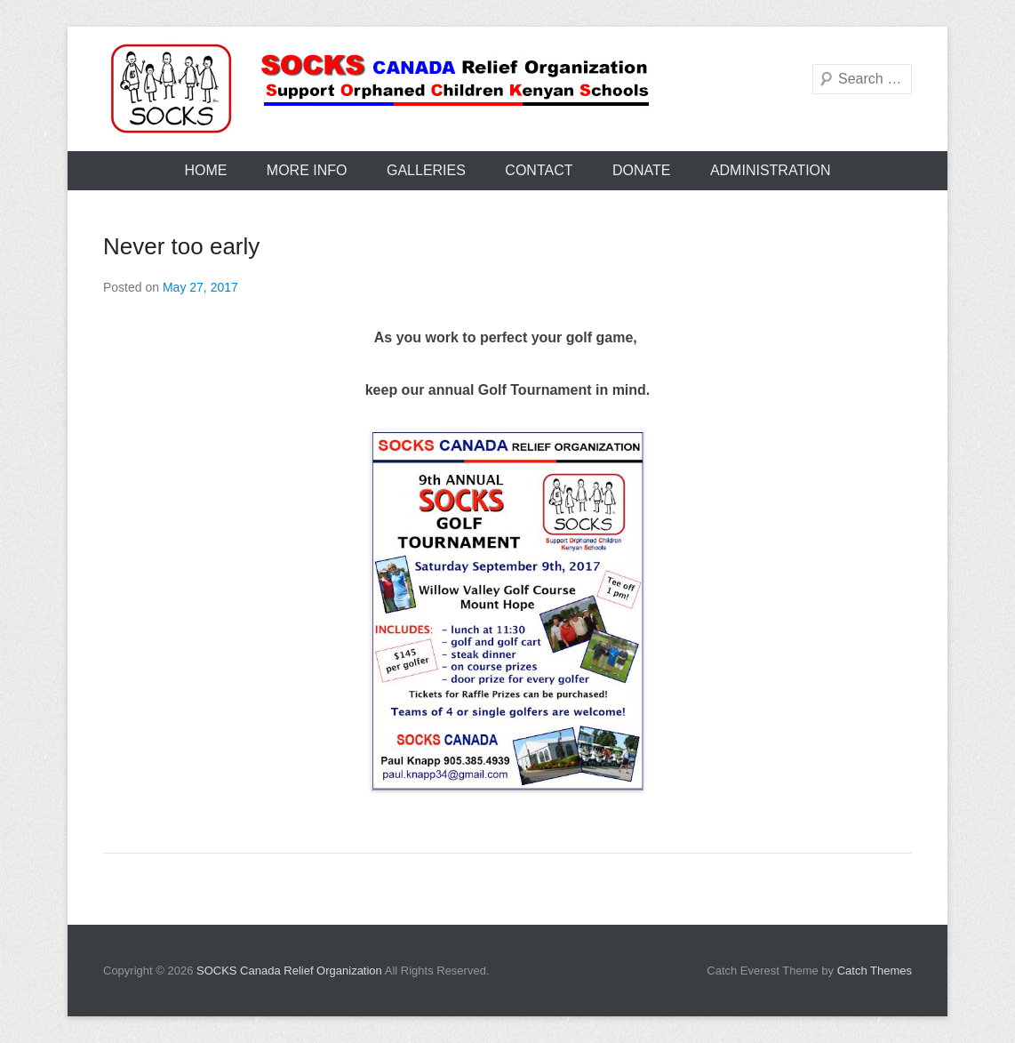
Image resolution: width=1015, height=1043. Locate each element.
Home (205, 170)
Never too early (181, 246)
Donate (641, 170)
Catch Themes (874, 970)
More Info (307, 170)
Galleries (426, 170)
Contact (538, 170)
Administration (770, 170)
